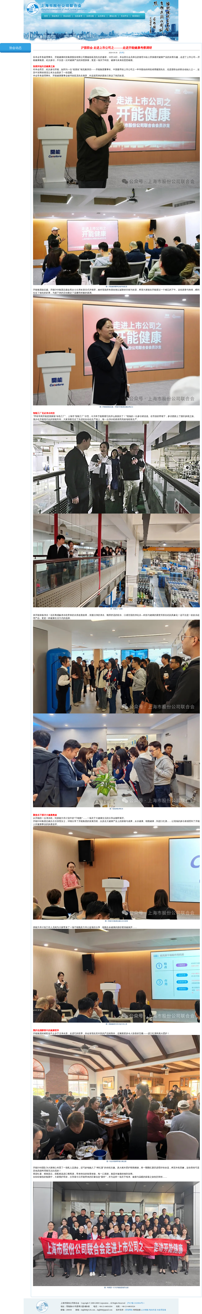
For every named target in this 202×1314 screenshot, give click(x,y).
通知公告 (113, 16)
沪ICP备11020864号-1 (135, 1303)
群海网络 (129, 1310)
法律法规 (90, 16)
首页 (46, 16)
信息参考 (78, 16)
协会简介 (55, 16)
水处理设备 (161, 1310)
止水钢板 (145, 1310)
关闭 (122, 53)
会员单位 (101, 16)
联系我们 (136, 16)
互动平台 (124, 16)
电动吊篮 (152, 1310)
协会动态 (67, 16)
